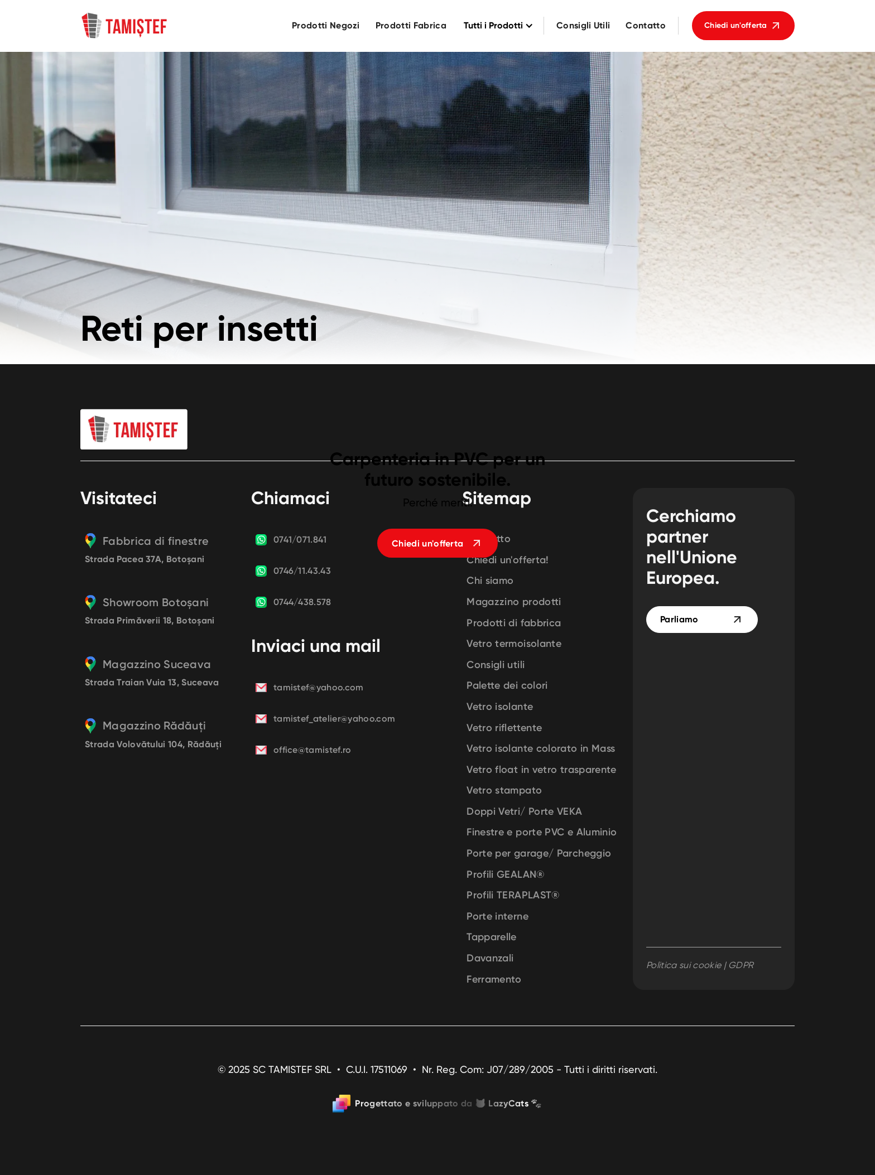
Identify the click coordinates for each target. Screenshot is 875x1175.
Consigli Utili (583, 25)
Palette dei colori (507, 686)
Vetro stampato (504, 790)
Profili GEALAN (505, 875)
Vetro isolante (500, 707)
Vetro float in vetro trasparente (542, 770)
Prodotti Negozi (326, 25)
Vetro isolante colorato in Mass (541, 749)
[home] (125, 26)
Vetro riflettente (504, 728)
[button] (496, 26)
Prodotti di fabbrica (514, 623)
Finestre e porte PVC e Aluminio (542, 832)
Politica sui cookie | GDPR (699, 965)
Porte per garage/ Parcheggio (539, 853)
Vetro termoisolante (514, 644)
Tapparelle (492, 937)
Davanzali (490, 958)
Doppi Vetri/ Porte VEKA (524, 812)
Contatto (646, 25)
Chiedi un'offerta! (508, 560)
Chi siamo (490, 581)
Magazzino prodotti (514, 602)
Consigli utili (496, 665)
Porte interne (497, 916)
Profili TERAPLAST (513, 895)
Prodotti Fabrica (411, 25)
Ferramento (494, 979)
